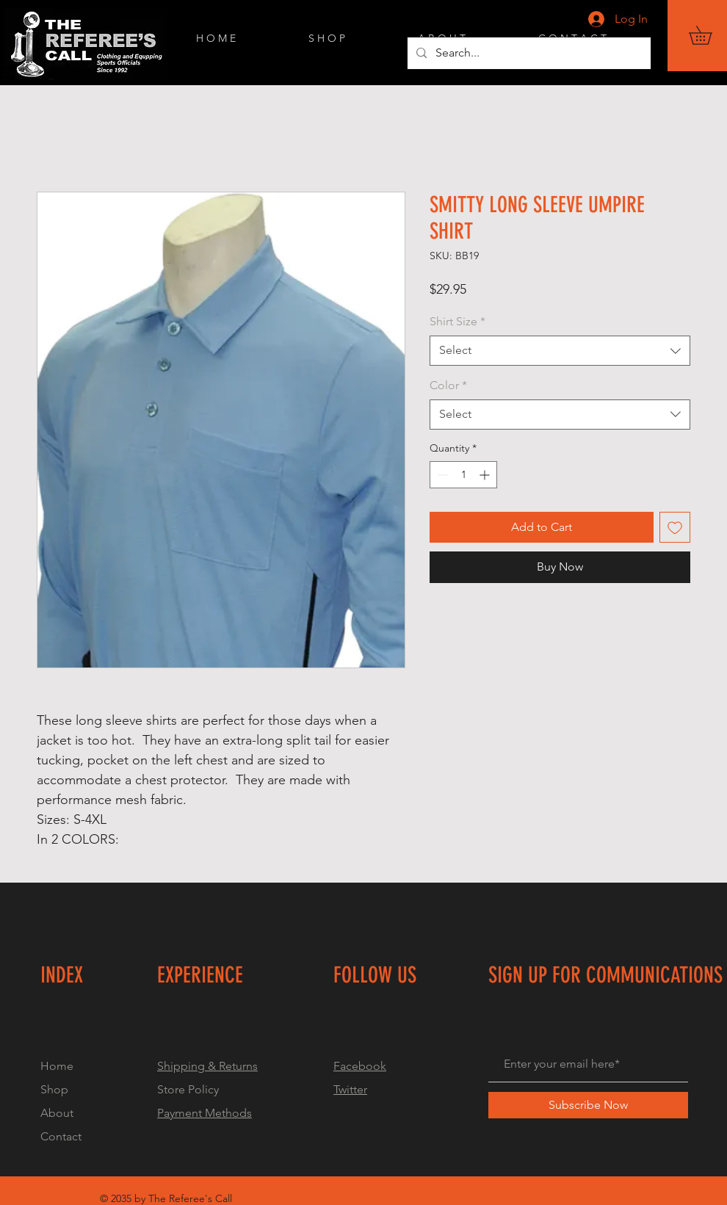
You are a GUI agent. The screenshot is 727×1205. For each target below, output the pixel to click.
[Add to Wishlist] (674, 527)
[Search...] (527, 53)
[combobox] (560, 350)
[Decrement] (441, 475)
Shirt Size (457, 321)
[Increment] (486, 475)
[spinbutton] (463, 475)
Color (448, 385)
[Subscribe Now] (588, 1105)
